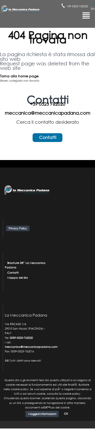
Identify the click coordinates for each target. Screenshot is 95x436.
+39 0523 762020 (47, 104)
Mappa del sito (17, 278)
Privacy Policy (18, 228)
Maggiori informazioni (42, 414)
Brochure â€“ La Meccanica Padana (25, 265)
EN (92, 9)
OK (66, 414)
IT (93, 3)
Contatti (47, 137)
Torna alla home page (19, 76)
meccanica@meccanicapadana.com (47, 113)
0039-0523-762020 (21, 338)
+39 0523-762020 (77, 6)
